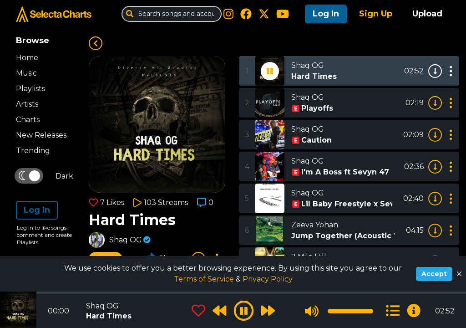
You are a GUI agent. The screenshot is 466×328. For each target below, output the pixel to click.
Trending (33, 150)
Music (26, 73)
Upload (427, 14)
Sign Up (375, 14)
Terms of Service (205, 279)
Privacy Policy (268, 279)
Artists (27, 104)
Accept (434, 274)
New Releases (41, 135)
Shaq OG (125, 240)
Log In (326, 14)
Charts (28, 119)
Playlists (30, 88)
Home (27, 57)
